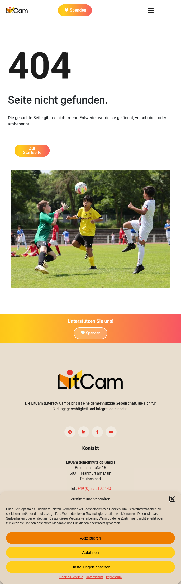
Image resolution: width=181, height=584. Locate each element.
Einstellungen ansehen (90, 567)
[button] (172, 498)
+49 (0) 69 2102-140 (94, 488)
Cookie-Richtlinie (71, 577)
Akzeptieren (90, 538)
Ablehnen (90, 552)
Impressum (114, 577)
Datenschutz (94, 577)
